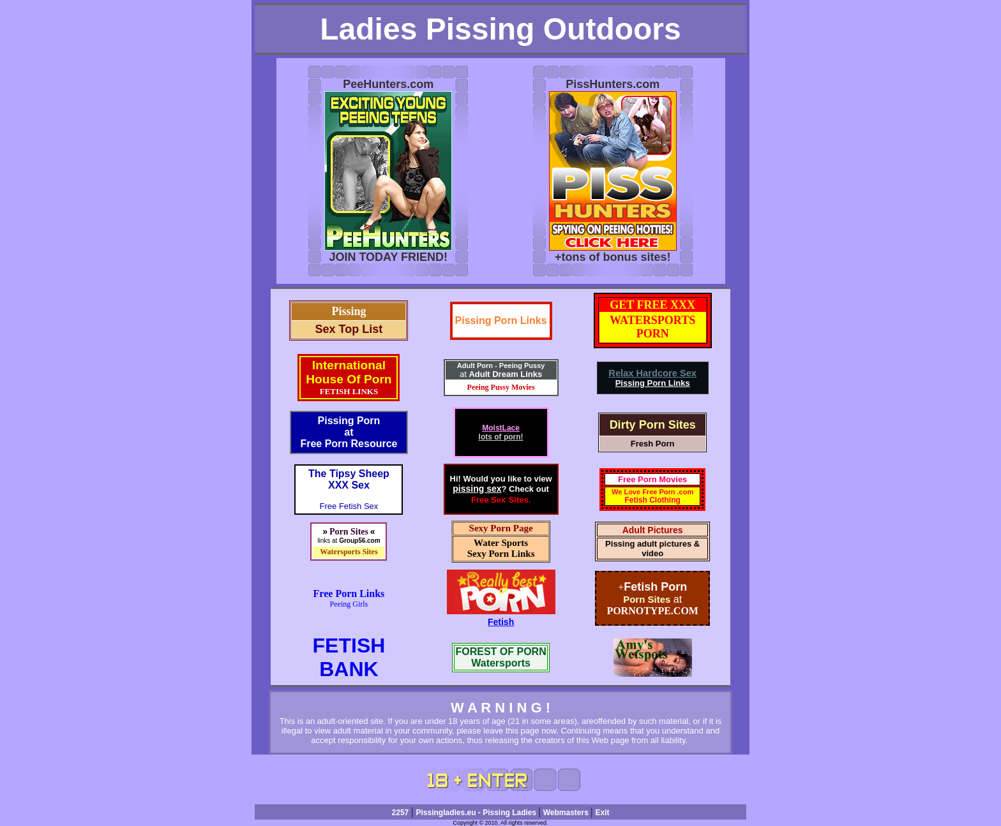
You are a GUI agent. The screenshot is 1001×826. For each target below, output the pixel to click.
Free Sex (488, 500)
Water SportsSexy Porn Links (501, 548)
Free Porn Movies (652, 479)
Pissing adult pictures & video (652, 548)
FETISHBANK (349, 657)
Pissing (348, 311)
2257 (400, 812)
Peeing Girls (349, 604)
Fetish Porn (655, 586)
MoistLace (501, 428)
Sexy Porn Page (501, 528)
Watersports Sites (348, 551)
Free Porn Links (349, 593)
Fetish (501, 622)
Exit (602, 812)
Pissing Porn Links (501, 320)
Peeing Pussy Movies (501, 387)
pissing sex (477, 488)
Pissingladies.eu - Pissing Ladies (477, 812)
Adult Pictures (652, 530)
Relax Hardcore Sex (652, 373)
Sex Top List (349, 329)
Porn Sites (646, 599)
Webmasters (567, 812)
